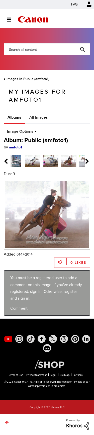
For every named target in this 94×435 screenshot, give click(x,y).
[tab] (16, 160)
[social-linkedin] (86, 339)
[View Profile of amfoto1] (15, 147)
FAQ (74, 4)
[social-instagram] (19, 339)
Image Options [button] (20, 131)
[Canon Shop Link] (46, 364)
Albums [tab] (14, 117)
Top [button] (7, 422)
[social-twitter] (53, 339)
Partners (78, 375)
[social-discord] (47, 348)
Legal (53, 375)
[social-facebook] (42, 339)
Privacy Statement (36, 375)
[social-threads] (64, 339)
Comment (19, 308)
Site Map (64, 375)
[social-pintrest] (75, 339)
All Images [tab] (38, 117)
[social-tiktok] (31, 339)
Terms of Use (15, 375)
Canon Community (33, 19)
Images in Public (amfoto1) (28, 79)
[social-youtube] (8, 339)
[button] (60, 261)
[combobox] (47, 49)
